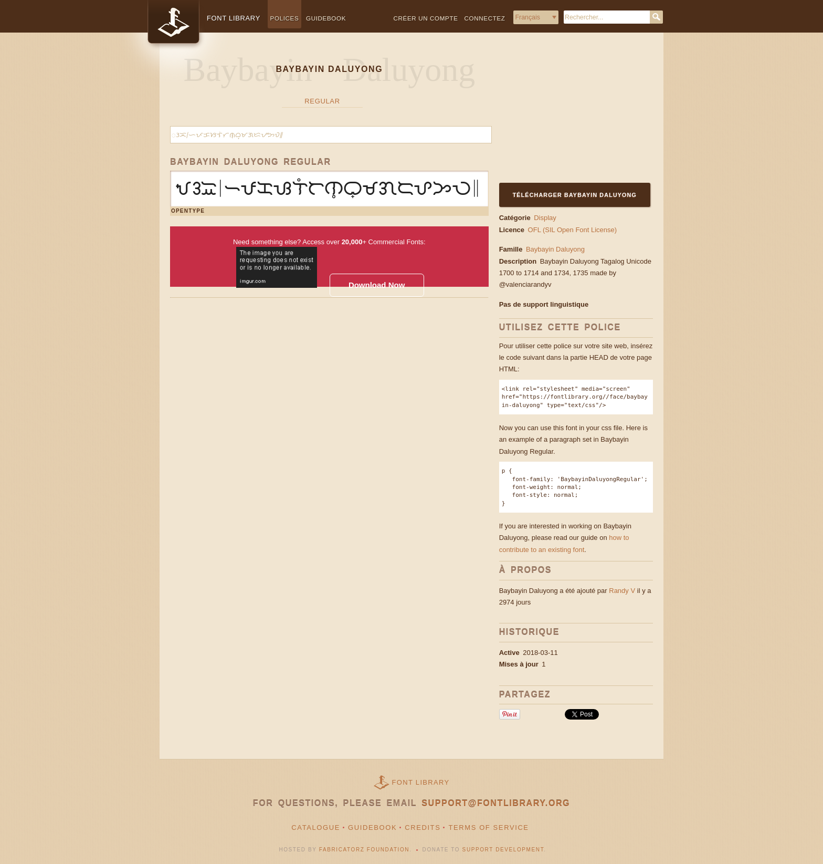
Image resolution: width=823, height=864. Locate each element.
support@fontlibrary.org (495, 803)
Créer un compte (426, 18)
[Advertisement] (564, 114)
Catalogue (315, 827)
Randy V (622, 591)
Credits (422, 827)
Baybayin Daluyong (555, 249)
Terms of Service (488, 827)
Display (545, 218)
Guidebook (326, 18)
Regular (322, 101)
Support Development (503, 849)
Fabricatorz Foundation (364, 849)
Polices (284, 18)
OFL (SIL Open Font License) (572, 230)
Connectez (485, 18)
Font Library (421, 782)
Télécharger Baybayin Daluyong (575, 195)
